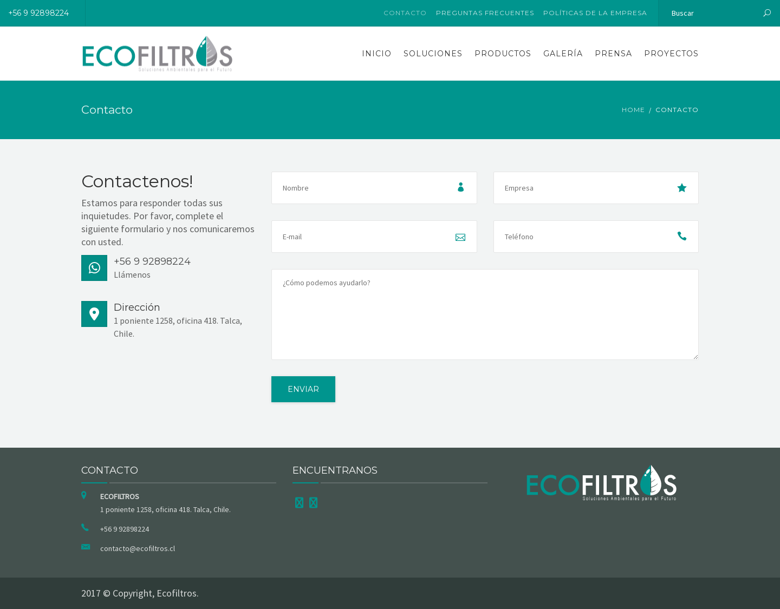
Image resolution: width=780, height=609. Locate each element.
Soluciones (433, 53)
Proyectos (671, 53)
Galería (563, 53)
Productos (502, 53)
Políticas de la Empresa (595, 13)
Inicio (377, 53)
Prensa (613, 53)
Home (633, 110)
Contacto (405, 13)
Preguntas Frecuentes (485, 13)
